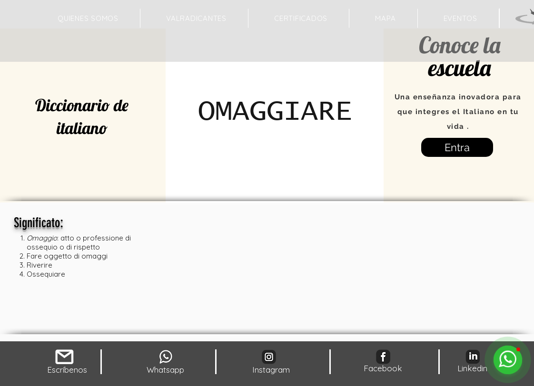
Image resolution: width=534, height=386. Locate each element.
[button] (385, 18)
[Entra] (457, 147)
